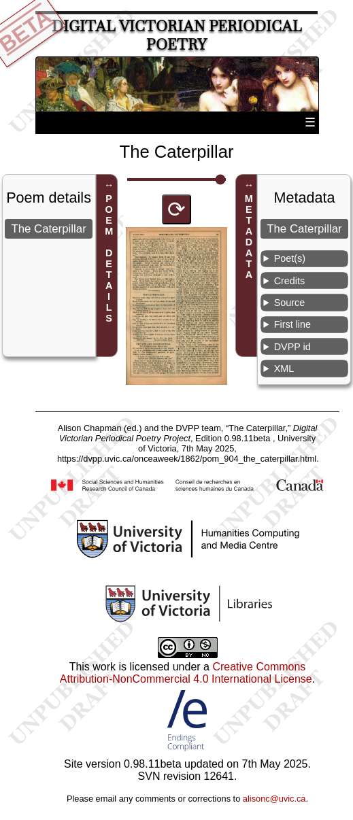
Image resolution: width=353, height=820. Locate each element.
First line (292, 324)
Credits (289, 280)
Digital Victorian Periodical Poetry (177, 35)
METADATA (248, 236)
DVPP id (292, 346)
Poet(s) (289, 258)
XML (284, 368)
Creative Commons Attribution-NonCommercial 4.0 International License (186, 673)
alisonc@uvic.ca (274, 798)
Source (289, 302)
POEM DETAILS (108, 258)
